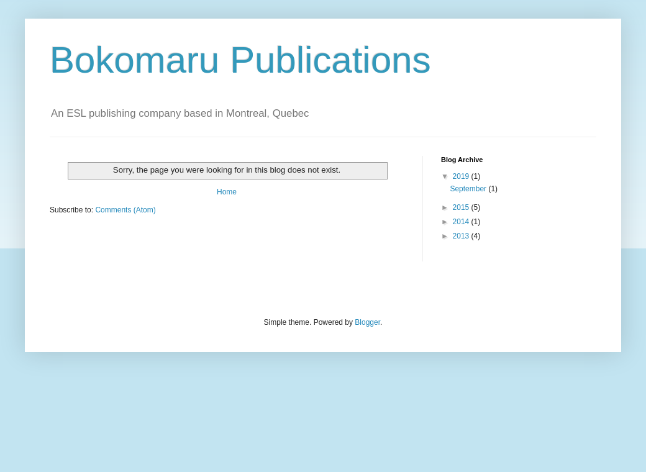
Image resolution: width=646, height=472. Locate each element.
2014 (462, 221)
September (469, 188)
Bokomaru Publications (240, 60)
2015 (462, 207)
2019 (462, 176)
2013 (462, 236)
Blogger (367, 322)
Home (227, 192)
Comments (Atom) (125, 210)
